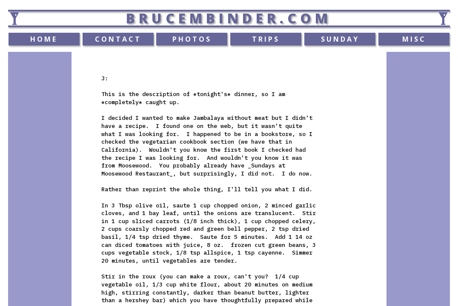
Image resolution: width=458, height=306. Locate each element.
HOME (43, 39)
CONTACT (118, 39)
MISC (414, 39)
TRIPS (266, 39)
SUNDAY (340, 39)
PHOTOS (192, 39)
